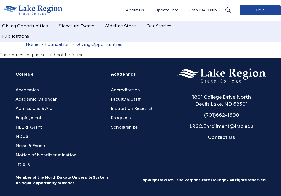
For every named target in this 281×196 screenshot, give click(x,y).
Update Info (167, 9)
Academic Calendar (36, 99)
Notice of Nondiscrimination (45, 155)
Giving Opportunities (25, 26)
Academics (27, 90)
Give (260, 9)
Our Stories (158, 26)
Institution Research (132, 108)
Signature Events (77, 26)
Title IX (22, 164)
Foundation (57, 44)
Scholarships (124, 127)
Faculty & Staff (126, 99)
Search (228, 10)
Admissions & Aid (33, 108)
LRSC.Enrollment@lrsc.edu (221, 126)
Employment (28, 118)
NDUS (21, 136)
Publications (15, 36)
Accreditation (125, 90)
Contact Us (221, 137)
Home (32, 44)
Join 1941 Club (203, 9)
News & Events (30, 145)
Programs (121, 118)
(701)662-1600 (221, 115)
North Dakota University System (76, 177)
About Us (135, 9)
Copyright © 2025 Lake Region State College (183, 180)
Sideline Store (120, 26)
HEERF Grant (28, 127)
